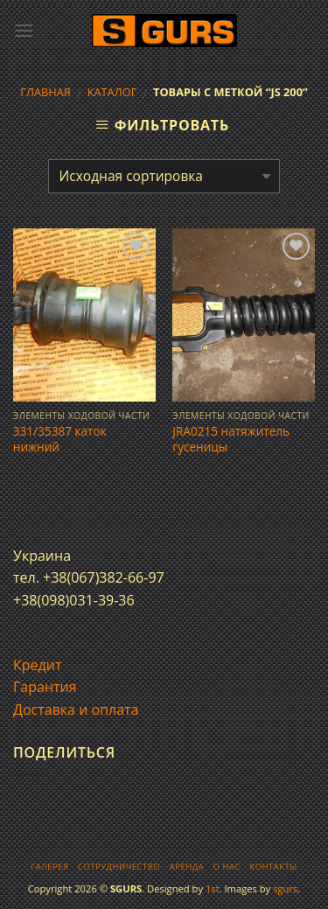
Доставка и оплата (76, 709)
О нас (227, 866)
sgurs (285, 888)
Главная (45, 92)
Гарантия (45, 686)
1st (213, 888)
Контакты (273, 866)
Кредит (37, 665)
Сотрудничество (119, 866)
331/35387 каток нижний (60, 438)
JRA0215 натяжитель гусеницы (231, 438)
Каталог (112, 92)
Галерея (49, 866)
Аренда (187, 866)
